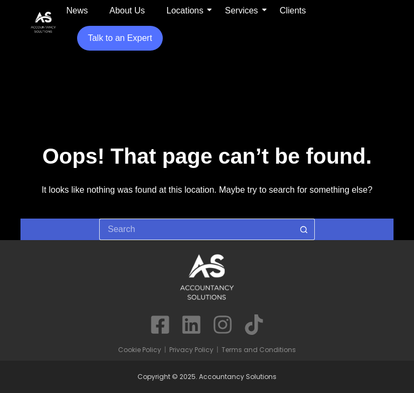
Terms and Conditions (259, 349)
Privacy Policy (191, 349)
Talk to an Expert (120, 38)
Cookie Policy (139, 349)
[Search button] (304, 229)
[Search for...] (196, 229)
